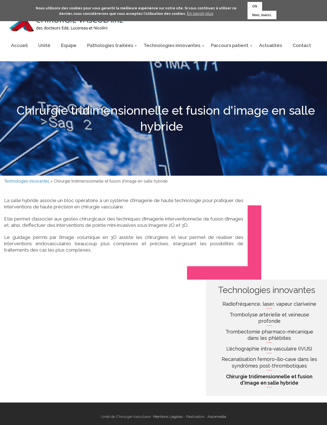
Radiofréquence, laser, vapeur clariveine (269, 304)
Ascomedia (216, 416)
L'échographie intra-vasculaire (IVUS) (269, 349)
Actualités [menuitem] (270, 45)
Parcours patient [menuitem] (229, 47)
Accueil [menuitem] (19, 45)
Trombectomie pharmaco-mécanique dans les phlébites (269, 335)
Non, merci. (262, 14)
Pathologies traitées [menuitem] (110, 47)
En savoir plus (200, 12)
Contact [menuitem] (302, 45)
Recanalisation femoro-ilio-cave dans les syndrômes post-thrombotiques (269, 362)
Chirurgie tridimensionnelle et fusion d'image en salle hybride (269, 380)
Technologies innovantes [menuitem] (172, 47)
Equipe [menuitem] (68, 45)
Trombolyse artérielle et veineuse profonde (269, 318)
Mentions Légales (168, 416)
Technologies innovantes (26, 181)
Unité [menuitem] (44, 45)
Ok (254, 5)
